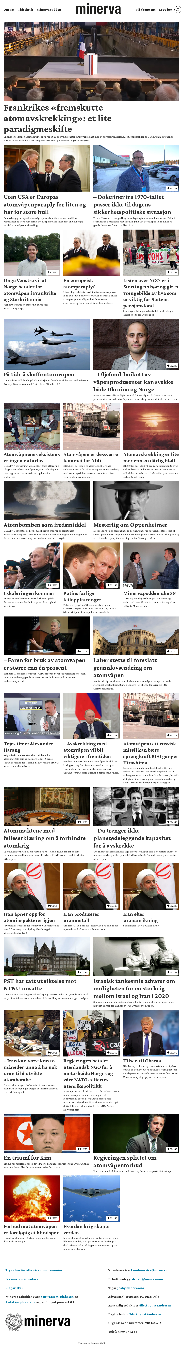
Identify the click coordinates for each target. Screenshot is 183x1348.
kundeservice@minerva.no (151, 1270)
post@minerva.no (130, 1288)
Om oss (9, 9)
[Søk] (178, 9)
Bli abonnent (145, 9)
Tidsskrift (25, 9)
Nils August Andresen (155, 1305)
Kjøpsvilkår (14, 1288)
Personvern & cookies (21, 1279)
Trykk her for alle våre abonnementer (33, 1270)
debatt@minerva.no (147, 1279)
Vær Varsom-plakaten (57, 1296)
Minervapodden (49, 9)
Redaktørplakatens (20, 1302)
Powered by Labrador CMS (91, 1343)
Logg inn (165, 9)
